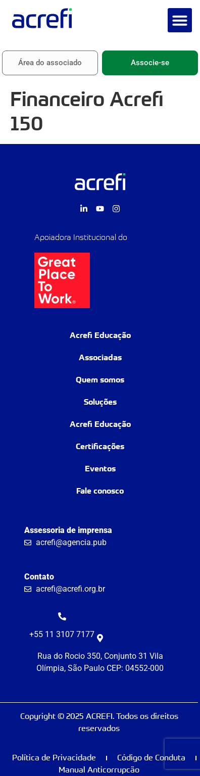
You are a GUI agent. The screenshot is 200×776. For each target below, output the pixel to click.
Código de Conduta (151, 757)
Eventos (100, 468)
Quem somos (100, 379)
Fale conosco (100, 491)
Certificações (100, 446)
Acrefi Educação (100, 335)
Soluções (100, 402)
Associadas (100, 357)
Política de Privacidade (54, 757)
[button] (180, 20)
